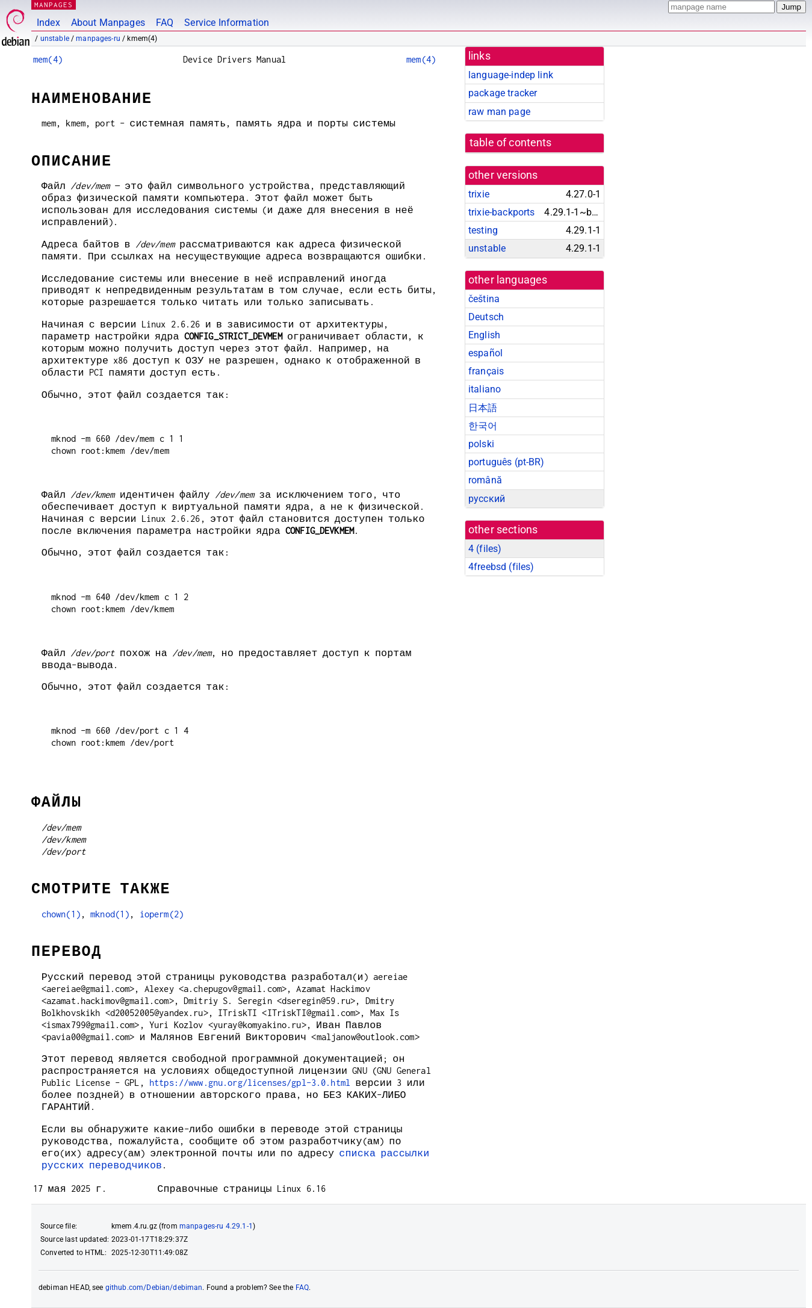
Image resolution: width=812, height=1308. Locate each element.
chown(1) (61, 914)
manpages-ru (98, 38)
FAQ (164, 22)
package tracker (502, 93)
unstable (54, 38)
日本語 (482, 408)
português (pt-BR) (506, 462)
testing (483, 230)
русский (486, 498)
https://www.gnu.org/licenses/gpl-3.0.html (249, 1082)
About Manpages (108, 22)
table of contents (511, 143)
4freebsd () (501, 566)
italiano (484, 389)
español (485, 353)
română (485, 480)
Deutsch (486, 317)
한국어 (482, 426)
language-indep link (510, 75)
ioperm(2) (162, 914)
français (486, 371)
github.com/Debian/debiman (154, 1287)
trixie (478, 194)
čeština (484, 299)
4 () (484, 548)
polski (481, 444)
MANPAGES (53, 4)
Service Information (226, 22)
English (484, 335)
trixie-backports (501, 212)
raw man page (499, 111)
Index (48, 22)
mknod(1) (109, 914)
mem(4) (48, 59)
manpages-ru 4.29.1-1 (216, 1226)
